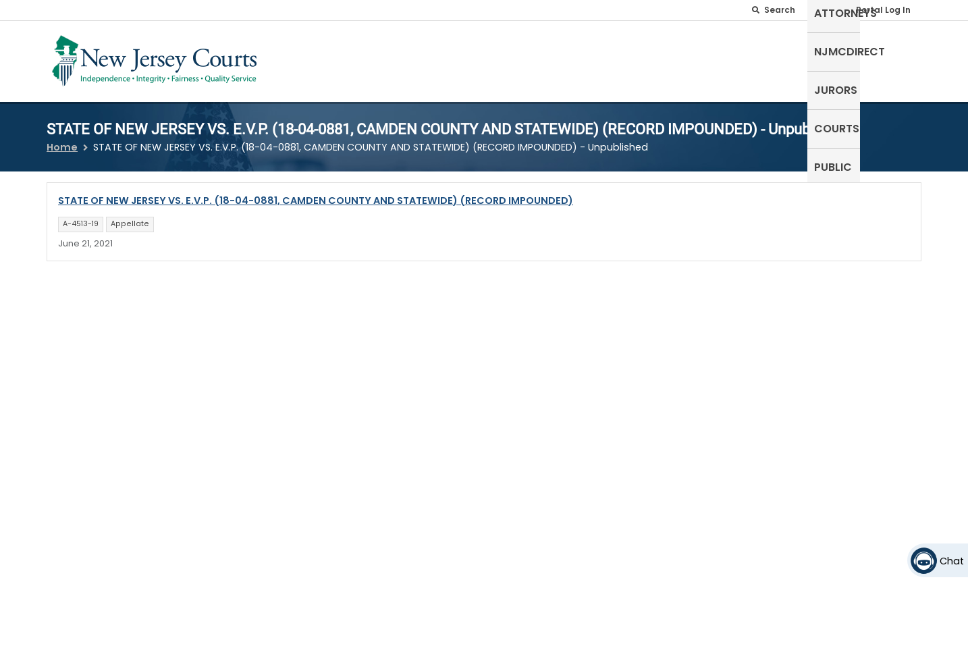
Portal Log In (883, 10)
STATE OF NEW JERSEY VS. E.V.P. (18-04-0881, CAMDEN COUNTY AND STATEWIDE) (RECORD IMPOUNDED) (315, 192)
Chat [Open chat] (952, 561)
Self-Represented (537, 58)
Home (62, 139)
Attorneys (632, 58)
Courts (840, 58)
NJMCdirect (712, 58)
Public (896, 58)
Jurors (783, 58)
